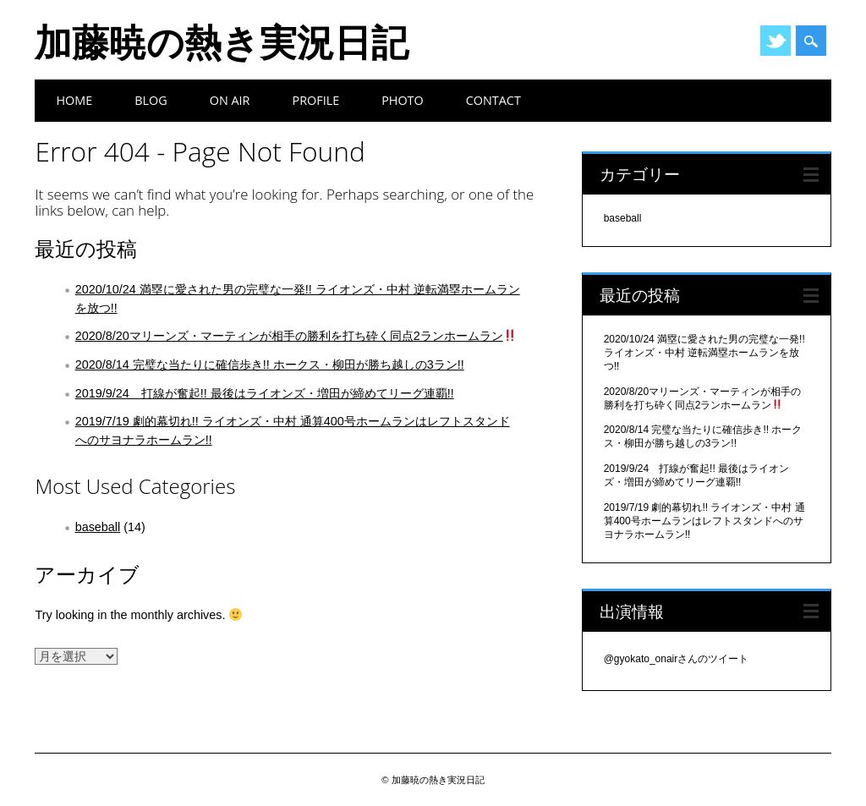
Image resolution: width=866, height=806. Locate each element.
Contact (493, 100)
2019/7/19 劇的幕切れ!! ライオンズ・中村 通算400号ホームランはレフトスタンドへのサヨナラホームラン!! (704, 521)
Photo (402, 100)
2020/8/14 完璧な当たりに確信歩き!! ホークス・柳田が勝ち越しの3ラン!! (269, 364)
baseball (98, 527)
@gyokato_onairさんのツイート (676, 659)
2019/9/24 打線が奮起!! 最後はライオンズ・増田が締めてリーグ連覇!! (264, 393)
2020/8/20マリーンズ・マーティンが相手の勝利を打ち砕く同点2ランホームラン (295, 336)
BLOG (150, 100)
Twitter (775, 40)
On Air (230, 100)
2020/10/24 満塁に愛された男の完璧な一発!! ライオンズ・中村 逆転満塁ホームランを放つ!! (704, 352)
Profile (315, 100)
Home (74, 100)
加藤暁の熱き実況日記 (221, 41)
